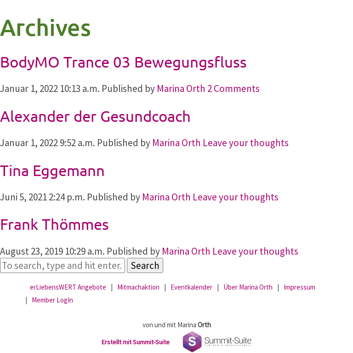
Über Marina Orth (248, 287)
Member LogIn (52, 300)
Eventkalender (191, 287)
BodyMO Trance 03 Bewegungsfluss (123, 61)
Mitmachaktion (138, 287)
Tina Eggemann (52, 170)
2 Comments (233, 88)
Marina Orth (181, 88)
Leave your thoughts (246, 143)
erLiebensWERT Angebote (68, 287)
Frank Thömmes (54, 224)
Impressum (299, 287)
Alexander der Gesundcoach (95, 116)
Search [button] (145, 265)
